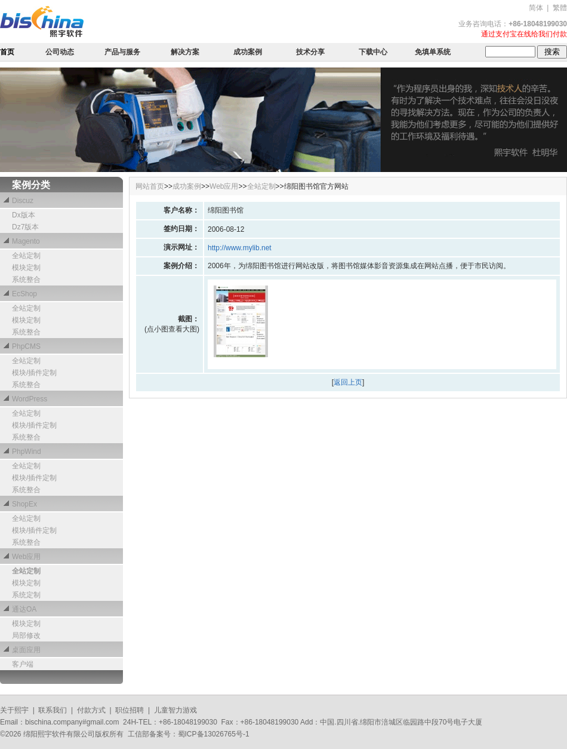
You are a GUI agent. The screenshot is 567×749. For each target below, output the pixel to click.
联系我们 (52, 710)
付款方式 (91, 710)
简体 (536, 8)
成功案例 (186, 186)
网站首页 (149, 186)
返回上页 (348, 382)
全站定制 (261, 186)
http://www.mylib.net (240, 248)
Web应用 (223, 186)
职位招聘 (129, 710)
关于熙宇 (14, 710)
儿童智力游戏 (175, 710)
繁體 (560, 8)
